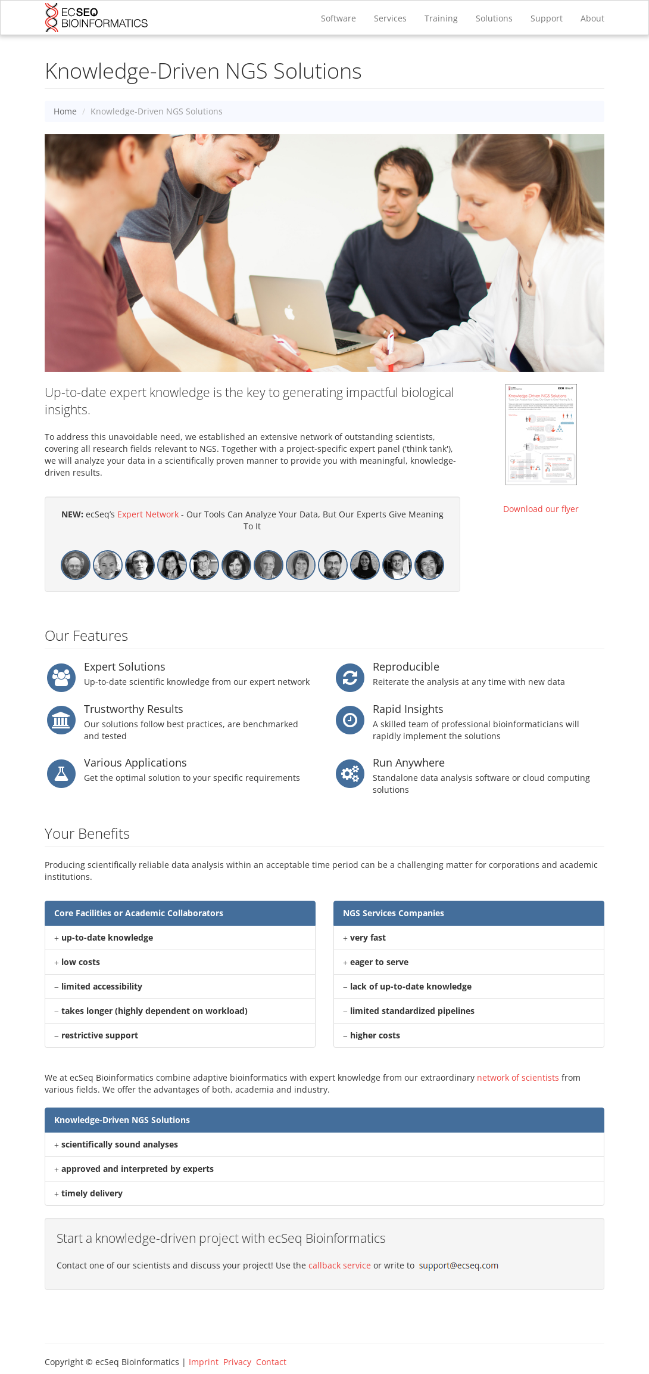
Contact (271, 1361)
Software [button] (338, 18)
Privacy (237, 1361)
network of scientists (518, 1077)
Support (547, 18)
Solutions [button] (494, 18)
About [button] (592, 18)
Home (65, 111)
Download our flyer (541, 508)
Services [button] (390, 18)
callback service (339, 1265)
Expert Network (148, 514)
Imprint (204, 1361)
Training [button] (441, 18)
